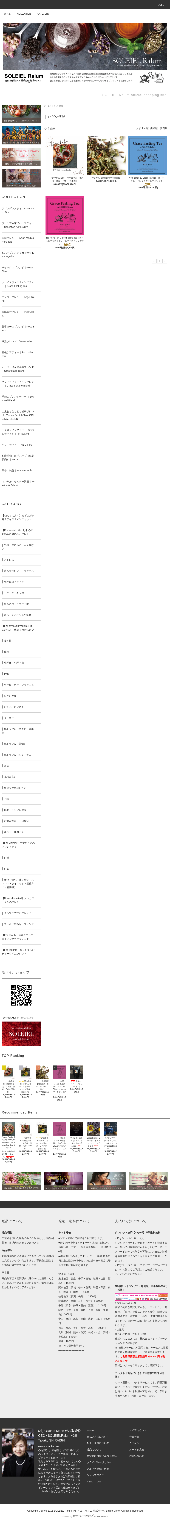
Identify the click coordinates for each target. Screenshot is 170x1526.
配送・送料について (98, 1443)
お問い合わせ (136, 1455)
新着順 (163, 128)
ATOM (97, 1481)
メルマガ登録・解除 (98, 1468)
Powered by (85, 1517)
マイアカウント (138, 1430)
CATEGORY (41, 14)
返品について (94, 1449)
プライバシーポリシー (99, 1462)
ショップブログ (95, 1475)
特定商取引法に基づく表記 (102, 1455)
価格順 (154, 128)
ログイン (134, 1443)
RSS (89, 1481)
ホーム (7, 14)
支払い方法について (98, 1436)
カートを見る (136, 1449)
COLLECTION (22, 14)
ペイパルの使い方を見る (128, 1274)
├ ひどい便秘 (57, 106)
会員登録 (134, 1436)
